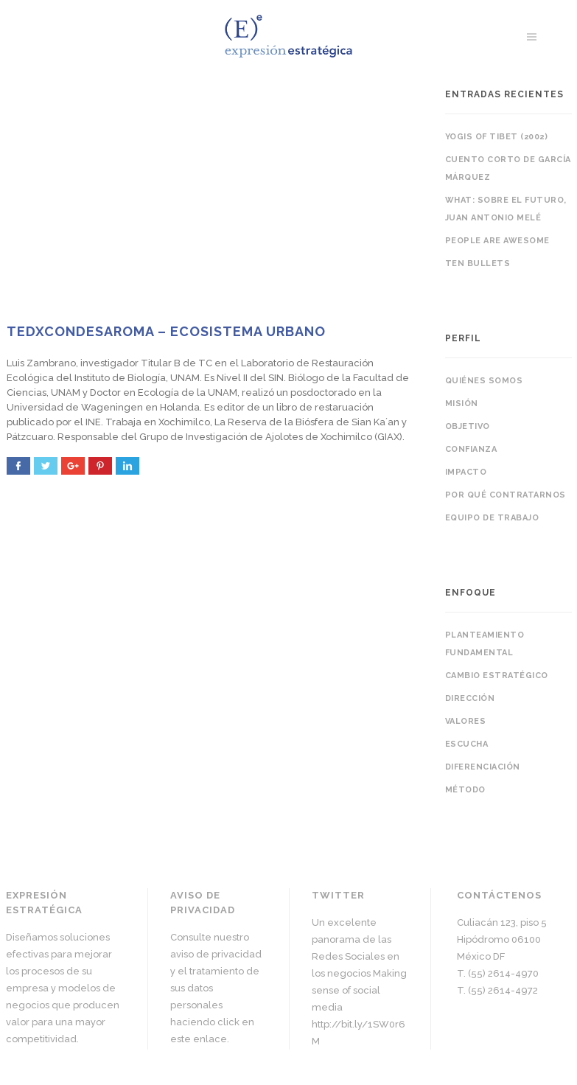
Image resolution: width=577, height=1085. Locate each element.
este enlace (198, 1038)
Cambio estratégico (496, 675)
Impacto (466, 472)
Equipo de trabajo (492, 518)
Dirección (470, 698)
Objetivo (467, 426)
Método (465, 790)
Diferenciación (482, 767)
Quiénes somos (484, 380)
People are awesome (497, 240)
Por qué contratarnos (505, 495)
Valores (465, 721)
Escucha (467, 744)
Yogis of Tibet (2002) (496, 137)
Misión (461, 403)
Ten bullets (478, 263)
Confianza (471, 449)
